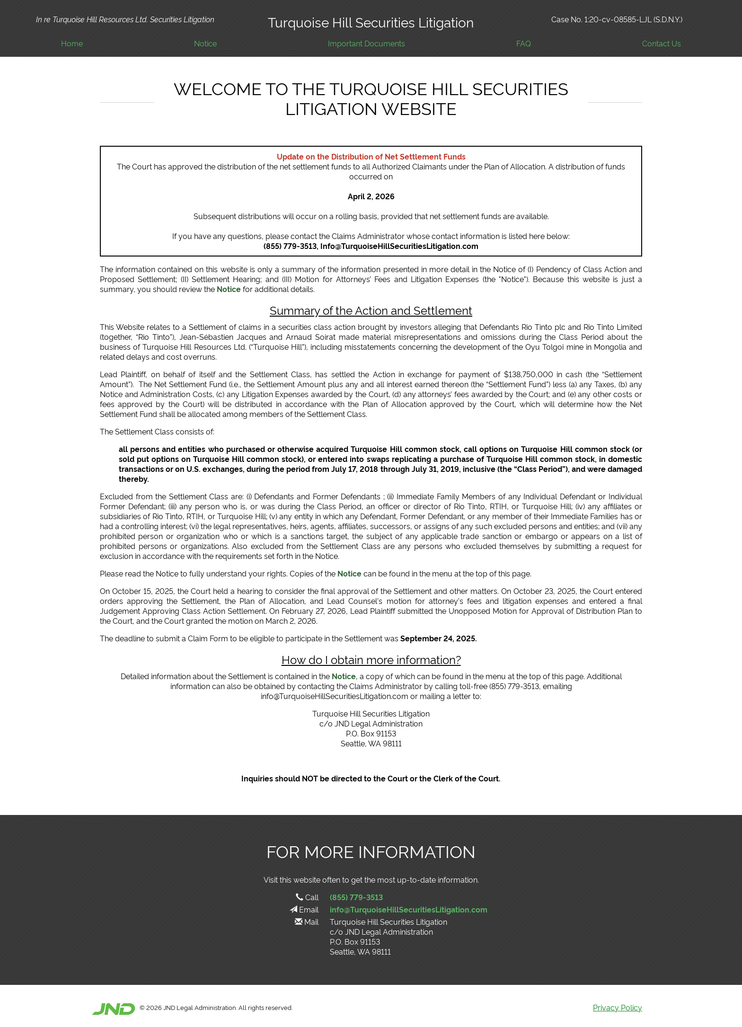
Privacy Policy (617, 1007)
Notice (205, 43)
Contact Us (661, 43)
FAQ (523, 43)
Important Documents (366, 43)
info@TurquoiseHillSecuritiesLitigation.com (408, 909)
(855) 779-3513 (356, 897)
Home (72, 43)
